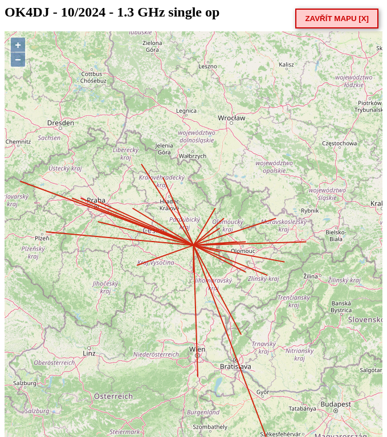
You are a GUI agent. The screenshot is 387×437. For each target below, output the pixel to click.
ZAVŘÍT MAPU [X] (337, 18)
